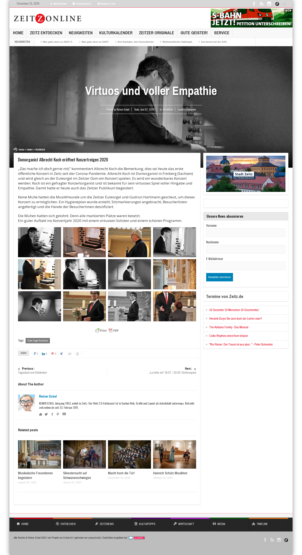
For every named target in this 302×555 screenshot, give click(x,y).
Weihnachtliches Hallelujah (177, 42)
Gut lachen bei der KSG (214, 42)
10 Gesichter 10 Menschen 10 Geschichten (234, 310)
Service (221, 33)
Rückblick (168, 109)
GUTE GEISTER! (194, 33)
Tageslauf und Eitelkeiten (62, 370)
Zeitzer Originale (156, 33)
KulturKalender (116, 33)
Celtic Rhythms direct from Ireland (228, 336)
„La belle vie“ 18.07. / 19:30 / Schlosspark (151, 370)
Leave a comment (187, 109)
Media (229, 522)
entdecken (72, 522)
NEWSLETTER (106, 3)
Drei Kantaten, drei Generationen (136, 42)
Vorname (211, 225)
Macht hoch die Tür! (121, 473)
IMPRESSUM (58, 3)
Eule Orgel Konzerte (38, 340)
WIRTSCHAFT (190, 522)
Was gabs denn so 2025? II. (58, 42)
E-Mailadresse (214, 258)
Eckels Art (68, 537)
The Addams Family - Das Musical (228, 327)
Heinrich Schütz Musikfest (170, 473)
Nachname (212, 242)
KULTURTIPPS (151, 522)
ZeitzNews (111, 522)
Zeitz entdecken (46, 33)
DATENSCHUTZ (81, 3)
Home (18, 33)
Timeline (268, 522)
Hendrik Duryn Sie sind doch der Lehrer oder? (235, 319)
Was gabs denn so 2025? (95, 42)
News (30, 149)
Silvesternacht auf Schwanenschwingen (77, 475)
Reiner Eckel (48, 396)
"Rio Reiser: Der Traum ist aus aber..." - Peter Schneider (241, 345)
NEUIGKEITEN (81, 33)
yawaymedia (94, 537)
